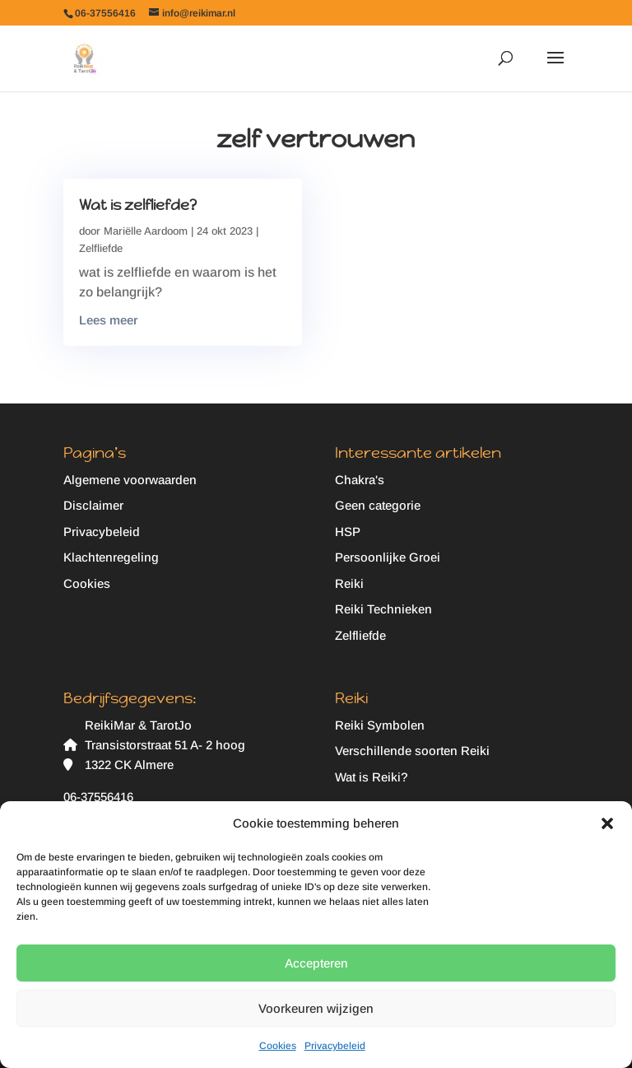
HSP (347, 532)
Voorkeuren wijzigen (316, 1008)
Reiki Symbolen (380, 725)
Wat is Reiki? (371, 777)
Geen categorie (378, 505)
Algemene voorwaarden (130, 480)
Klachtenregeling (111, 557)
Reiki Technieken (383, 609)
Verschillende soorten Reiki (412, 751)
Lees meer (108, 320)
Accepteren (316, 963)
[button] (607, 823)
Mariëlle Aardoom (146, 231)
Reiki (349, 583)
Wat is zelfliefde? (138, 204)
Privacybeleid (334, 1046)
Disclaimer (93, 505)
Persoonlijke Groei (387, 557)
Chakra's (359, 480)
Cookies (277, 1046)
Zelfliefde (101, 248)
